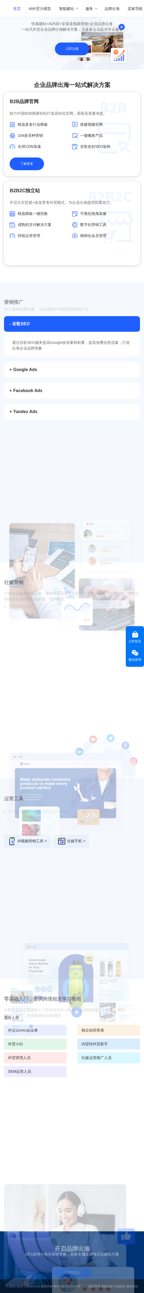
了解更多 (26, 164)
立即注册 (72, 49)
